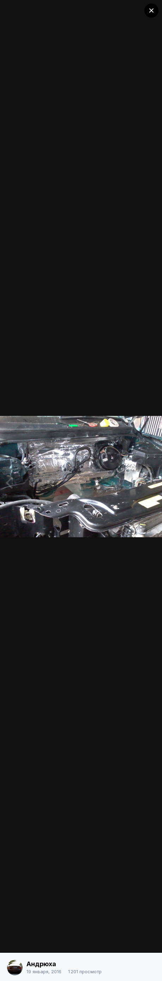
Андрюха (41, 964)
